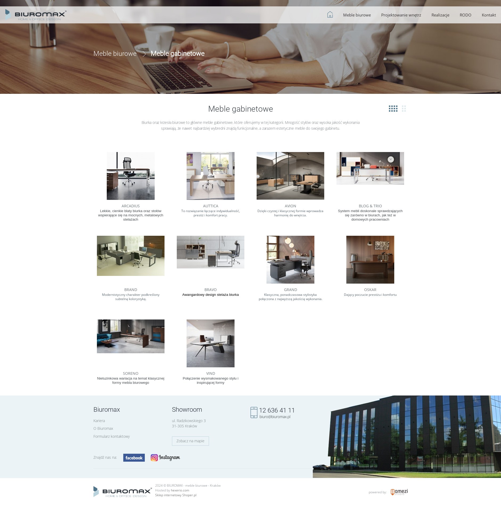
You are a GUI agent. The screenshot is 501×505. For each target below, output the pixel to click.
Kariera (99, 420)
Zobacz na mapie (190, 440)
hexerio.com (180, 490)
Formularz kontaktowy (111, 436)
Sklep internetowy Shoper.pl (175, 495)
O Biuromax (103, 428)
